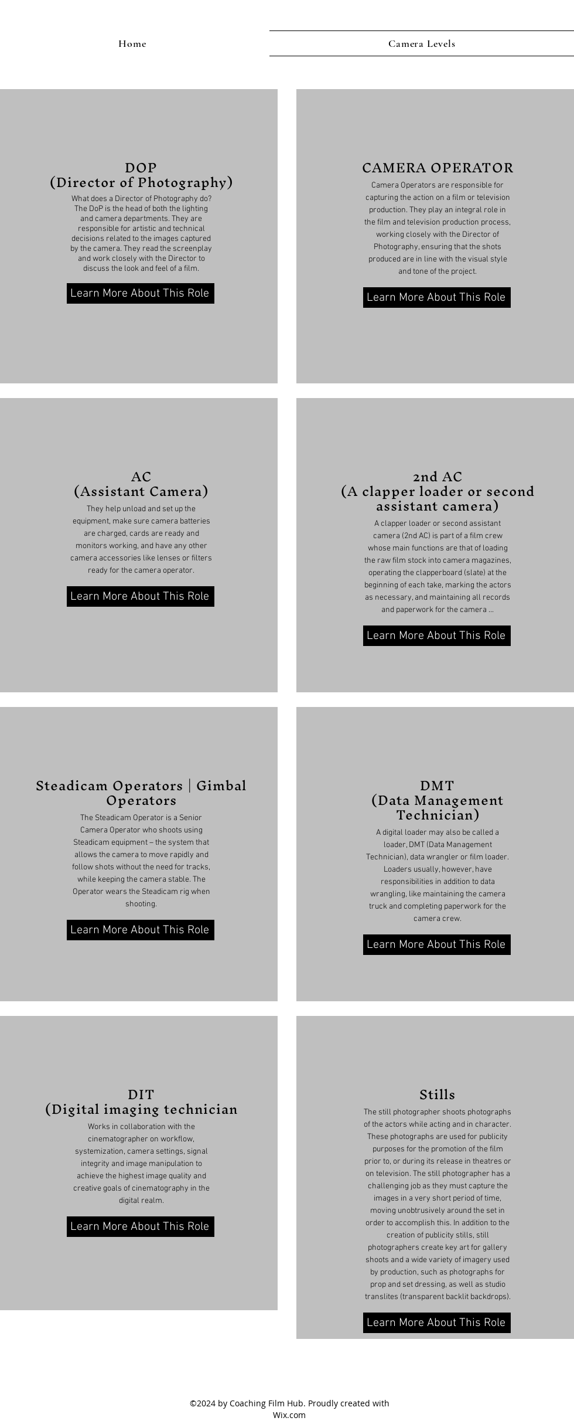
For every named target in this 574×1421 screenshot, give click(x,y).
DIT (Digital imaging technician (141, 1101)
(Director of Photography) (141, 182)
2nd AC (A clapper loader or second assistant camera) (438, 491)
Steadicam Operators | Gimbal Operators (141, 792)
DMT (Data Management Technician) (437, 800)
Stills (437, 1094)
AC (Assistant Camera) (141, 483)
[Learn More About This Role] (140, 293)
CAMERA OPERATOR (438, 167)
